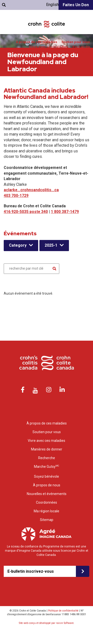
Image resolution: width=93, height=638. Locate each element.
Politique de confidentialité (63, 610)
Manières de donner (45, 52)
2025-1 (51, 245)
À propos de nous (46, 485)
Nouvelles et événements (46, 494)
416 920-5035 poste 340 (26, 211)
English (52, 4)
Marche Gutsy (46, 466)
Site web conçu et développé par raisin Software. (46, 623)
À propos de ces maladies (36, 42)
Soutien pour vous (76, 42)
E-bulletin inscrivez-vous (30, 571)
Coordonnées (46, 502)
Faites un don (76, 4)
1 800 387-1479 (65, 211)
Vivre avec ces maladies (48, 47)
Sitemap (46, 520)
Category (18, 245)
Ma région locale (46, 511)
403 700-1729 (16, 195)
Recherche (81, 47)
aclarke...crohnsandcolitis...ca (31, 190)
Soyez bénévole (77, 52)
